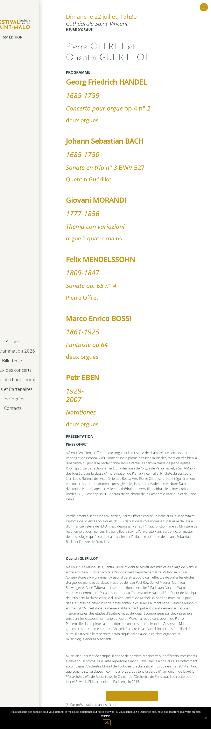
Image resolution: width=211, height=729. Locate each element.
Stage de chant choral (27, 379)
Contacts (26, 407)
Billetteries (26, 360)
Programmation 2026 (27, 351)
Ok (107, 722)
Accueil (26, 341)
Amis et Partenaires (26, 388)
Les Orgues (26, 398)
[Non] (206, 718)
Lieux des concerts (26, 370)
